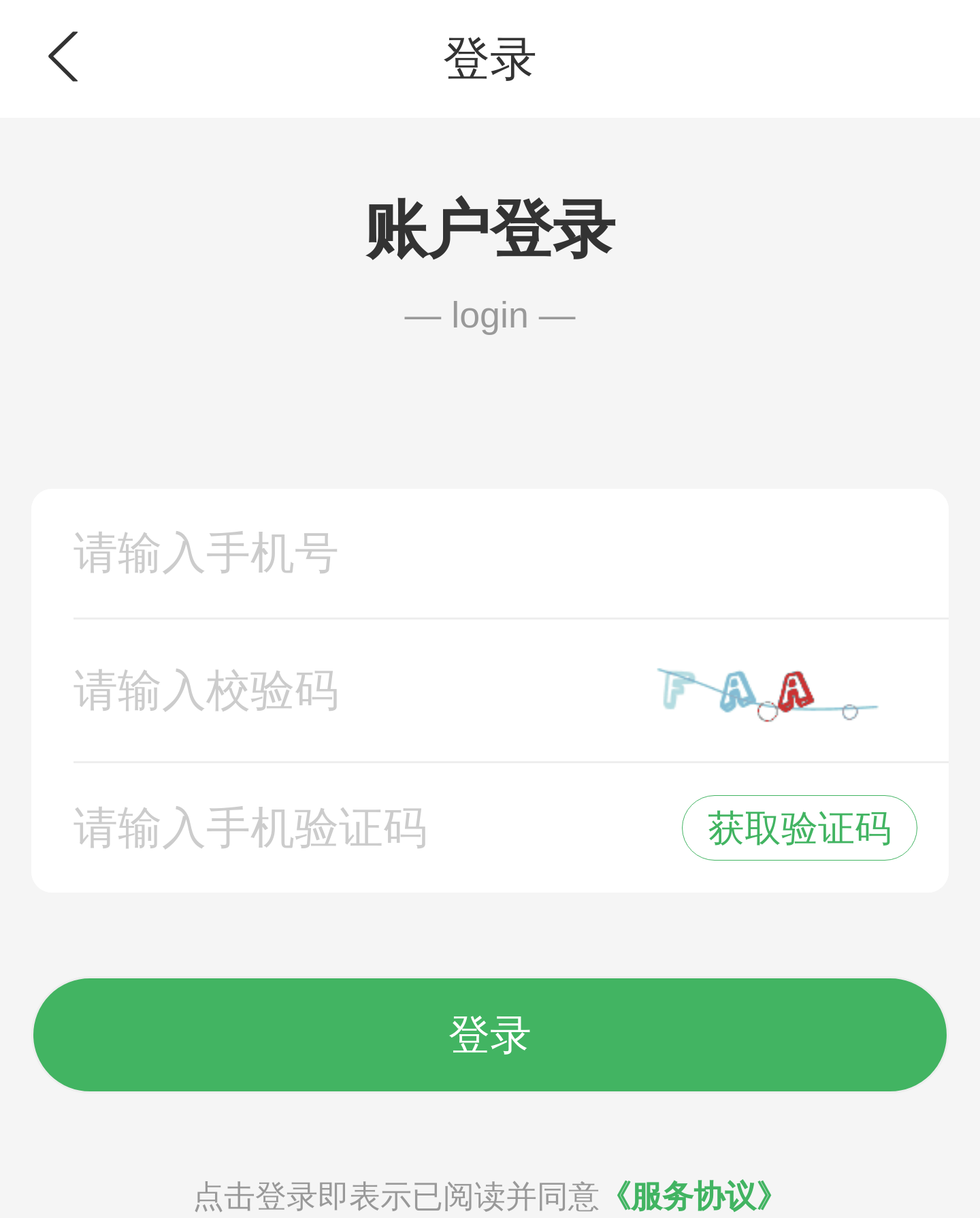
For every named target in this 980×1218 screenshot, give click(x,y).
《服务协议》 (693, 1196)
